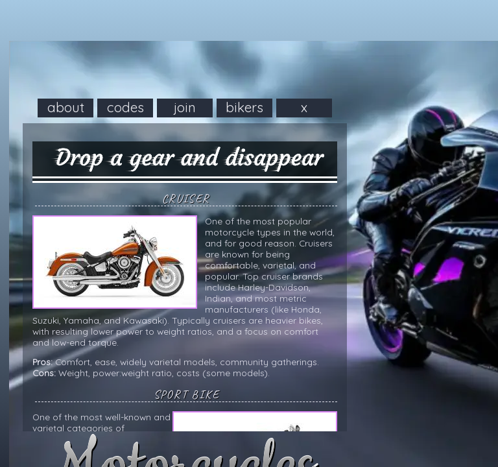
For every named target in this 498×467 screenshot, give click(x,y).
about (65, 107)
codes (125, 107)
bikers (244, 107)
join (185, 107)
